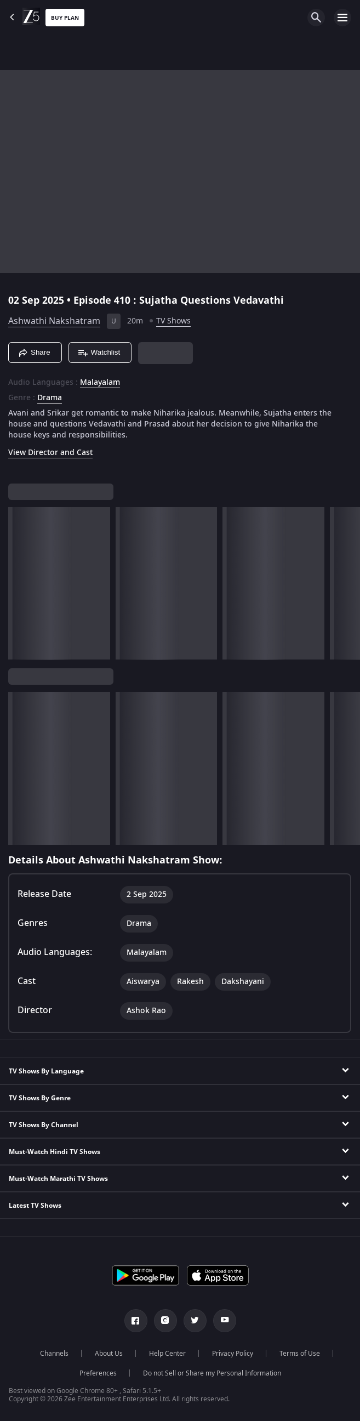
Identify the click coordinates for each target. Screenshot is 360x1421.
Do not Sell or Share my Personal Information (212, 1373)
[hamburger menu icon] (342, 17)
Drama (49, 398)
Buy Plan (65, 18)
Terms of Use (299, 1354)
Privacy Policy (232, 1354)
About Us (109, 1354)
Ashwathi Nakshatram (54, 321)
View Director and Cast (50, 452)
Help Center (167, 1354)
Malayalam (100, 382)
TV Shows (173, 321)
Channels (54, 1354)
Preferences (98, 1373)
